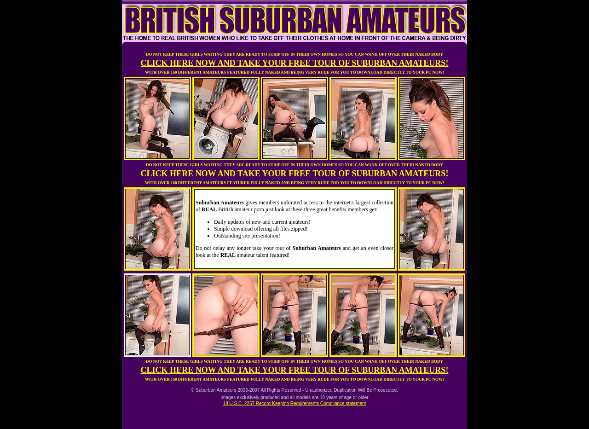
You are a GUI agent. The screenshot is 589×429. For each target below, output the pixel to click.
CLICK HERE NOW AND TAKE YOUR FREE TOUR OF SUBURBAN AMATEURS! (295, 63)
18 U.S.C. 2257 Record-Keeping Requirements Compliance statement (294, 403)
